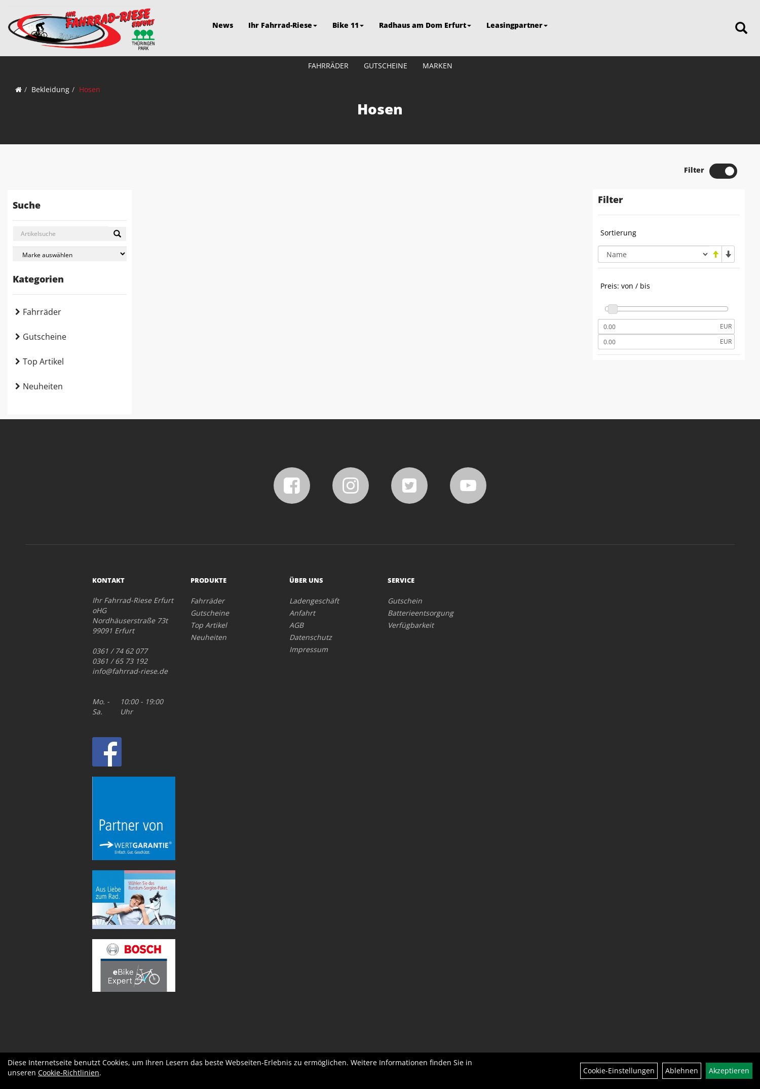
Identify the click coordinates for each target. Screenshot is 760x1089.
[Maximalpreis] (657, 341)
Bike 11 (348, 25)
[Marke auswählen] (70, 254)
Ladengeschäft (314, 601)
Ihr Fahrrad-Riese (282, 25)
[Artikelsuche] (741, 28)
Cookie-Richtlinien (68, 1072)
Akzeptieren (729, 1070)
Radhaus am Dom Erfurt (425, 25)
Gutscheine (385, 65)
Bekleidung (50, 89)
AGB (296, 625)
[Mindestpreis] (657, 326)
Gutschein (405, 601)
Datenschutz (310, 637)
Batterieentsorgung (420, 613)
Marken (437, 65)
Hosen (89, 89)
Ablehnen (681, 1070)
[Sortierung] (653, 254)
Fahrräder (328, 65)
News (222, 25)
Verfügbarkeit (411, 625)
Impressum (308, 649)
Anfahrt (302, 613)
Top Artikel (43, 361)
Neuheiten (43, 386)
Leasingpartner (517, 25)
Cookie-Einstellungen (619, 1070)
